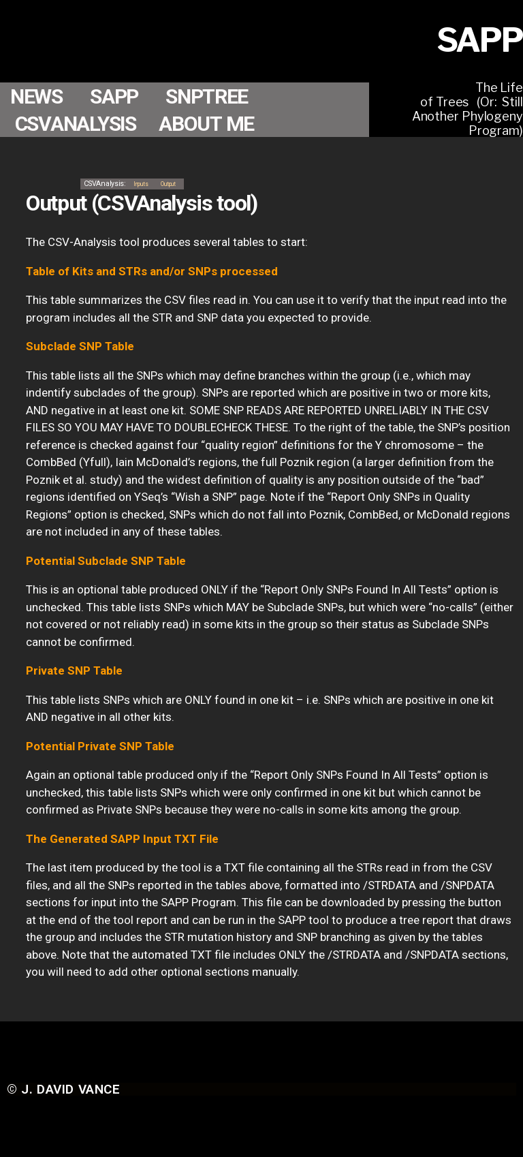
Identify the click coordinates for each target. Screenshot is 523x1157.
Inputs (141, 183)
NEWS (39, 96)
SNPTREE (220, 96)
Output (176, 183)
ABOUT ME (218, 123)
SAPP (121, 96)
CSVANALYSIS (80, 123)
